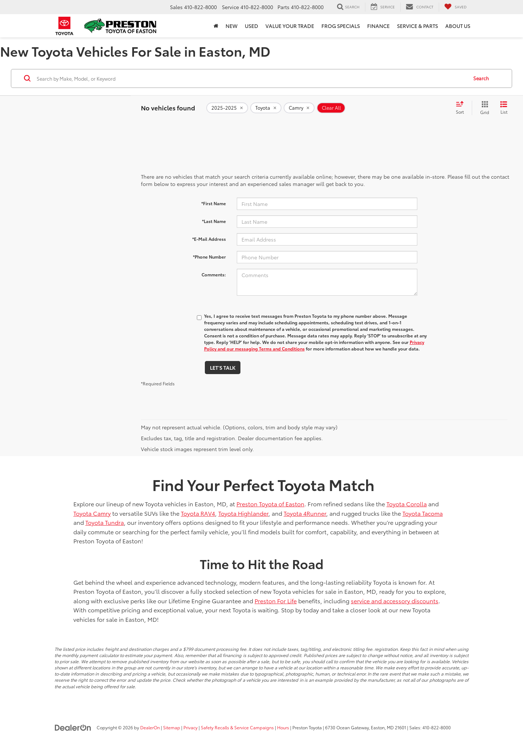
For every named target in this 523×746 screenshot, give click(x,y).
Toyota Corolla (406, 503)
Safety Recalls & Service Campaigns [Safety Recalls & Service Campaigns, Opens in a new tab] (237, 727)
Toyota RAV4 (198, 513)
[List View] (504, 108)
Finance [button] (378, 25)
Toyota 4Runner (305, 513)
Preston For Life (276, 600)
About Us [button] (457, 25)
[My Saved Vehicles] (455, 7)
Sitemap (171, 727)
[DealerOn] (73, 727)
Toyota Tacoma (422, 513)
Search (481, 78)
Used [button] (251, 25)
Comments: (214, 274)
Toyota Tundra (104, 522)
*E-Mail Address (209, 239)
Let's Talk (222, 367)
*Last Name (214, 221)
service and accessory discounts (394, 600)
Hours (283, 727)
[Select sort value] (462, 108)
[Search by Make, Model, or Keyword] (251, 78)
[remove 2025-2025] (227, 107)
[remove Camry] (299, 107)
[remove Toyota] (265, 107)
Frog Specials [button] (340, 25)
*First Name (213, 203)
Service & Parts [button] (417, 25)
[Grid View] (483, 108)
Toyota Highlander (243, 513)
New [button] (232, 25)
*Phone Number (209, 257)
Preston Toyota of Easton (270, 503)
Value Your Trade (289, 25)
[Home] (216, 25)
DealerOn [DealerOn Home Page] (150, 727)
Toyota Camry (92, 513)
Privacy (190, 727)
